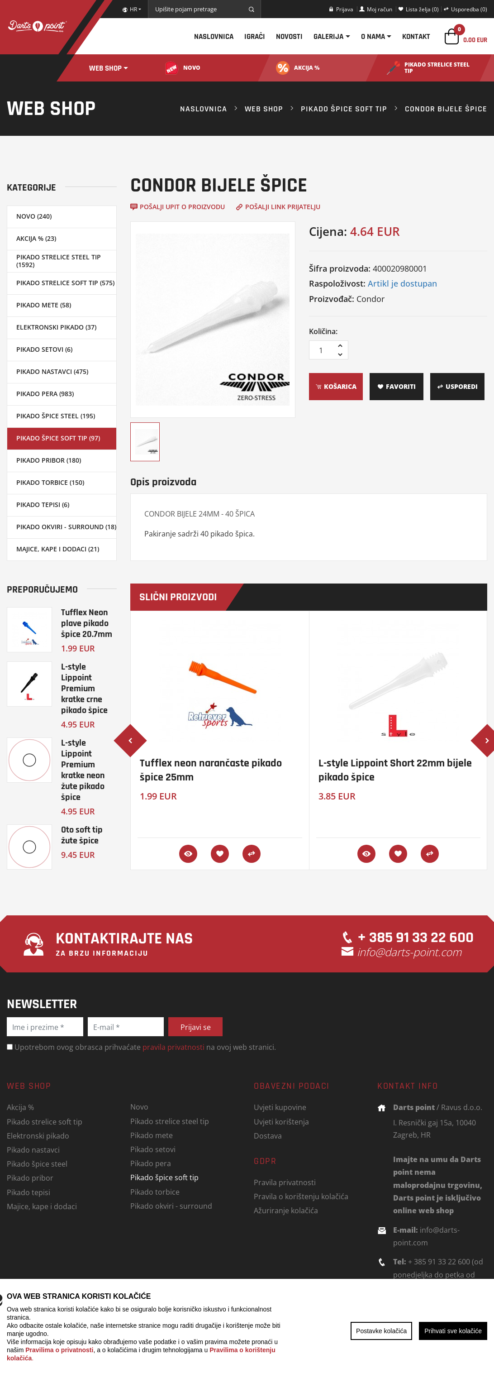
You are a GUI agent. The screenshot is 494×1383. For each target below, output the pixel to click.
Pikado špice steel (37, 1163)
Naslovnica (213, 36)
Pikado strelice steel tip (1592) (58, 261)
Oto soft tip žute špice (82, 835)
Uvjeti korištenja (281, 1121)
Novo (139, 1106)
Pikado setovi (153, 1149)
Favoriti (396, 386)
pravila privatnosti (173, 1047)
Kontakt (416, 36)
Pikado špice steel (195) (55, 416)
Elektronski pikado (38, 1135)
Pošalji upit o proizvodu (177, 206)
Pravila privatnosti (285, 1182)
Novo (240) (34, 216)
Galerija (328, 36)
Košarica (335, 386)
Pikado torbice (155, 1191)
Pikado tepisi (28, 1192)
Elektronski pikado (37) (56, 327)
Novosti (289, 36)
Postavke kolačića (381, 1331)
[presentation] (130, 740)
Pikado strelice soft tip (44, 1121)
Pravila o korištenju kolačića (301, 1196)
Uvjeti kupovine (280, 1107)
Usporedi (457, 386)
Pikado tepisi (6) (42, 504)
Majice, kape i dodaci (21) (57, 549)
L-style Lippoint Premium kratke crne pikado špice (84, 688)
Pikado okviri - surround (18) (66, 526)
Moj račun (375, 9)
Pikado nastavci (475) (52, 371)
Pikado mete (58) (43, 305)
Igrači (254, 36)
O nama (373, 36)
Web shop (105, 68)
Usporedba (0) (465, 9)
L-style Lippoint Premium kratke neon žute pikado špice (82, 769)
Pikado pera (150, 1163)
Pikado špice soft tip (344, 108)
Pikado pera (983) (45, 393)
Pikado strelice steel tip (169, 1121)
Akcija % (20, 1107)
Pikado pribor (30, 1177)
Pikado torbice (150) (50, 482)
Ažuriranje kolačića (286, 1210)
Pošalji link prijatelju (278, 206)
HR (129, 9)
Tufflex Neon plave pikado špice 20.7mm (86, 623)
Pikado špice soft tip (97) (58, 438)
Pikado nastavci (33, 1149)
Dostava (268, 1135)
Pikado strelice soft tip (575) (65, 282)
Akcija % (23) (36, 238)
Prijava (340, 9)
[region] (247, 1331)
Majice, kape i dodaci (42, 1206)
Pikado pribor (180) (48, 460)
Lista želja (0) (418, 9)
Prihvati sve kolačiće (453, 1331)
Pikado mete (151, 1135)
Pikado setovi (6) (44, 349)
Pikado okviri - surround (171, 1206)
